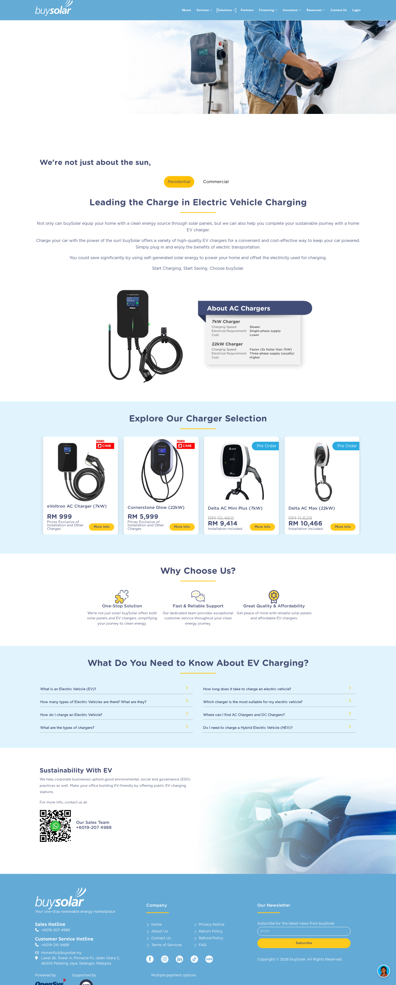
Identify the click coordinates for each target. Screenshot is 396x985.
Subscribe (304, 943)
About (186, 10)
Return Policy (210, 931)
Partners (247, 10)
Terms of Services (166, 945)
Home (156, 924)
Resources (314, 10)
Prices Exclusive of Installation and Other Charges (65, 526)
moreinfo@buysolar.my (61, 953)
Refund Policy (211, 938)
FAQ (202, 945)
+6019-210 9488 (55, 945)
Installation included (225, 529)
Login (356, 10)
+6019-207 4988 (55, 930)
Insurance (290, 10)
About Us (159, 931)
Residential (179, 182)
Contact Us (339, 10)
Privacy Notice (211, 924)
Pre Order (266, 446)
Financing (266, 10)
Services (202, 10)
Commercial (216, 182)
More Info (102, 527)
